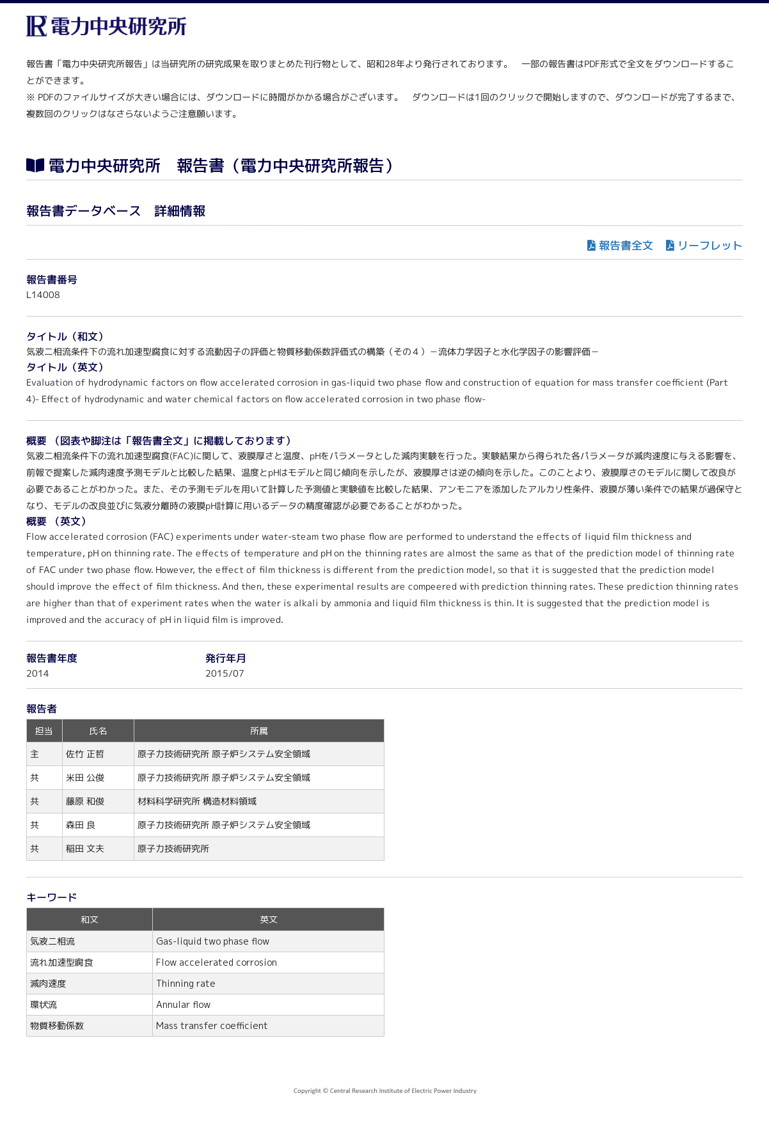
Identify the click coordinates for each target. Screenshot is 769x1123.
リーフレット (710, 245)
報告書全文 (626, 245)
